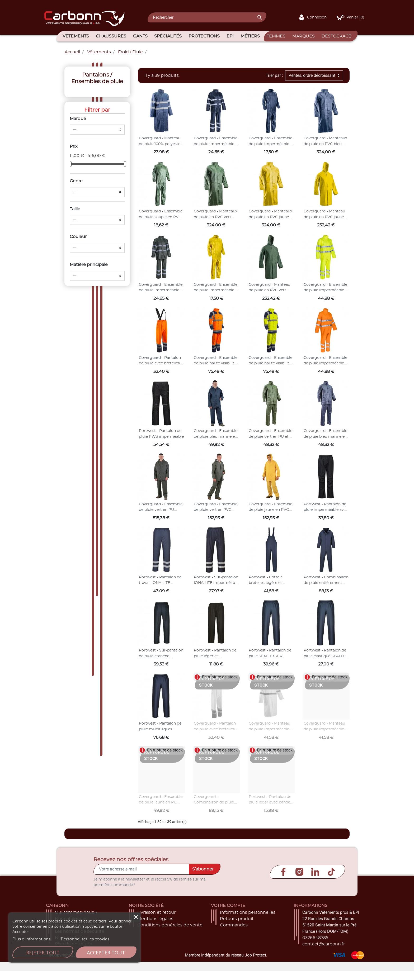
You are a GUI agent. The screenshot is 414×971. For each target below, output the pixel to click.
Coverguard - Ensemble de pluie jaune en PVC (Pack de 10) (270, 509)
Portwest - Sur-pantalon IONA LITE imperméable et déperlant (216, 583)
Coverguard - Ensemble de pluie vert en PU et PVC (270, 436)
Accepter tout (106, 952)
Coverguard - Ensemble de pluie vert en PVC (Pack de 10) (215, 509)
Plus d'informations (31, 939)
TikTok (331, 872)
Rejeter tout (43, 952)
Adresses (229, 938)
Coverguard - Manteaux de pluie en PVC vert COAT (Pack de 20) (215, 217)
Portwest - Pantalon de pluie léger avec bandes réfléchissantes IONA (270, 802)
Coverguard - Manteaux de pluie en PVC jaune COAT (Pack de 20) (270, 217)
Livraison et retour (156, 912)
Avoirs (226, 931)
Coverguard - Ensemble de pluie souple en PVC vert (160, 217)
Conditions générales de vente (170, 925)
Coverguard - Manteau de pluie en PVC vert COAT (269, 290)
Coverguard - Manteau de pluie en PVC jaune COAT (324, 217)
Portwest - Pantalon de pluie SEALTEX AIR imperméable (270, 656)
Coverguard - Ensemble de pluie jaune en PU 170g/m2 (160, 802)
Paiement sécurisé (157, 931)
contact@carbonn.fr (323, 944)
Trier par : (274, 75)
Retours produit (237, 919)
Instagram (299, 872)
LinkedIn (315, 872)
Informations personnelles (247, 912)
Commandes (234, 925)
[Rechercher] (207, 17)
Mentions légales (155, 919)
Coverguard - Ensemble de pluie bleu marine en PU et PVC (325, 436)
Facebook (283, 872)
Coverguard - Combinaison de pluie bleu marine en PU (214, 802)
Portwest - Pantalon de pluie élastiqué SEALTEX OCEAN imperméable (325, 656)
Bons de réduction (239, 944)
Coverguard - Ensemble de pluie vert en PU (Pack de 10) (160, 509)
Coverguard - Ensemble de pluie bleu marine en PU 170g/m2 (215, 436)
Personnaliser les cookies (85, 939)
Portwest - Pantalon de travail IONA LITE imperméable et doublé (160, 583)
